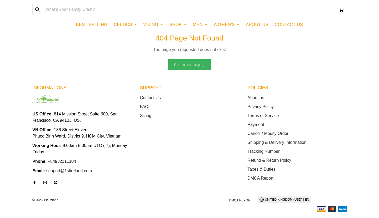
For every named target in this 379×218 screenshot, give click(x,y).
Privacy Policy (260, 106)
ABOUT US (257, 24)
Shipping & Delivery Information (276, 142)
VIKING (153, 24)
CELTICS (125, 24)
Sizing (146, 115)
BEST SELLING (92, 24)
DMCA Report (260, 178)
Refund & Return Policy (269, 160)
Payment (255, 124)
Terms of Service (263, 115)
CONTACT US (289, 24)
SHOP (177, 24)
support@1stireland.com (69, 171)
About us (255, 97)
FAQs (145, 106)
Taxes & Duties (261, 169)
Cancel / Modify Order (267, 133)
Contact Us (150, 97)
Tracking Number (263, 151)
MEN (200, 24)
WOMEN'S (227, 24)
